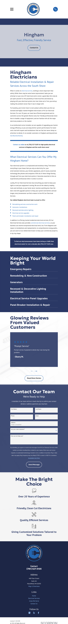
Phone (12, 416)
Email (37, 416)
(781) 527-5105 (34, 569)
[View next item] (36, 371)
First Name (14, 409)
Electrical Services (34, 599)
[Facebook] (38, 613)
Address (13, 423)
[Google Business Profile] (29, 613)
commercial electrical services (40, 223)
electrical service (27, 91)
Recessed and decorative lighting (22, 210)
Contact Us (34, 48)
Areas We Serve (34, 601)
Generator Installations (19, 207)
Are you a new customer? (18, 429)
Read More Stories (34, 378)
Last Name (38, 409)
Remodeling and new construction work (24, 204)
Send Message (34, 465)
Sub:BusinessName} (16, 136)
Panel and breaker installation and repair (25, 216)
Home (34, 596)
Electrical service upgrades (20, 213)
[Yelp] (34, 613)
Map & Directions (34, 587)
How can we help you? (17, 436)
